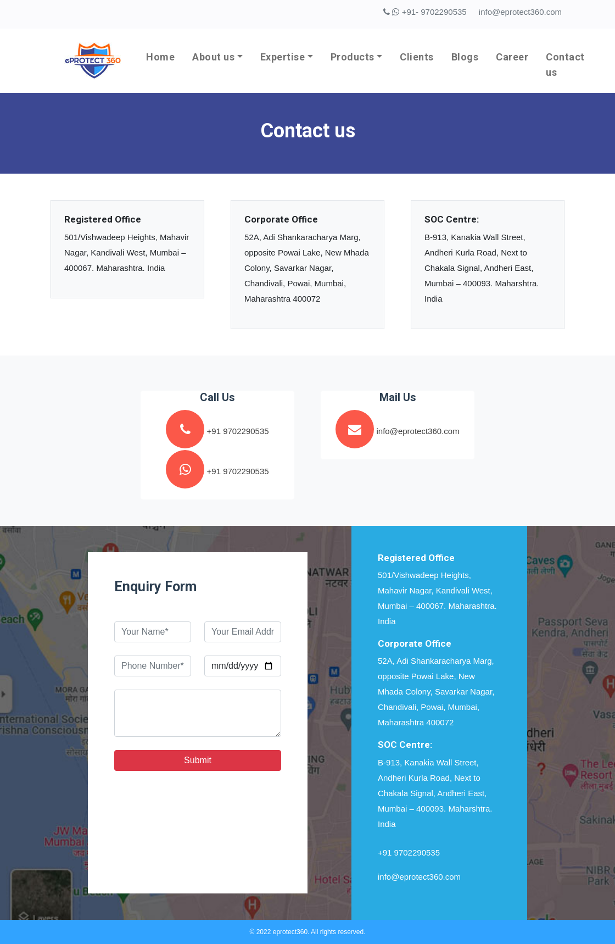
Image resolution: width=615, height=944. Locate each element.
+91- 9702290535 (424, 11)
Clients (417, 57)
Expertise (282, 57)
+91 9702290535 (409, 852)
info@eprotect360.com (520, 11)
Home (160, 57)
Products (352, 57)
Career (512, 57)
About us (213, 57)
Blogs (465, 57)
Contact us (565, 64)
